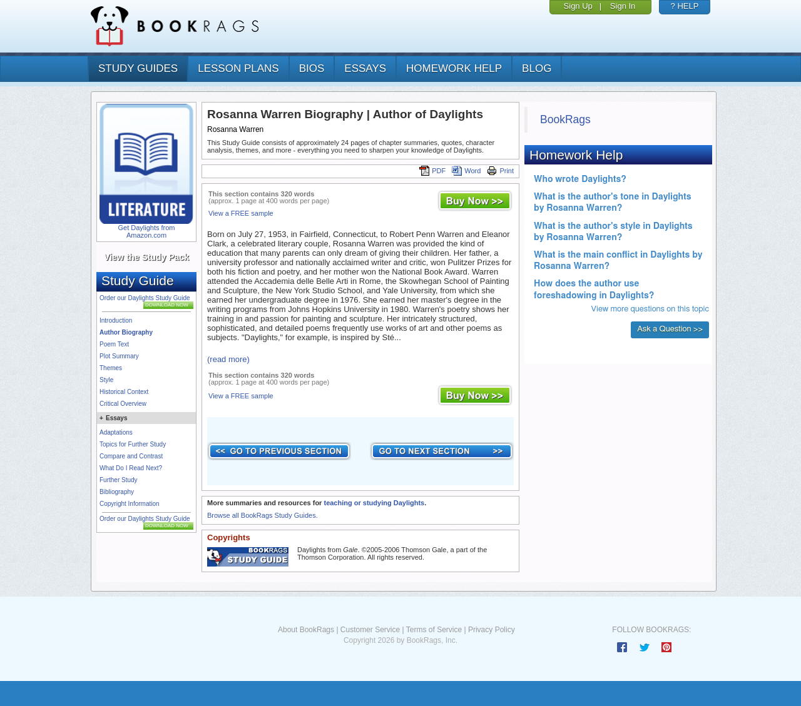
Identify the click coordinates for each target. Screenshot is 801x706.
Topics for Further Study (132, 444)
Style (106, 379)
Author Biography (126, 332)
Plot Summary (119, 356)
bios (312, 68)
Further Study (118, 480)
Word (466, 170)
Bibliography (116, 491)
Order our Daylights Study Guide (144, 298)
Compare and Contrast (131, 456)
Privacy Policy (491, 629)
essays (365, 68)
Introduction (115, 320)
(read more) (228, 359)
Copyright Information (129, 503)
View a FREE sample (240, 213)
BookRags (565, 119)
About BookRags (306, 629)
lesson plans (238, 68)
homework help (454, 68)
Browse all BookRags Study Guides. (262, 515)
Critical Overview (122, 403)
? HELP (685, 6)
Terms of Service (434, 629)
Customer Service (370, 629)
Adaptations (116, 432)
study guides (138, 68)
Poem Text (114, 344)
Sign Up (578, 6)
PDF (432, 170)
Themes (110, 368)
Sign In (622, 6)
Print (500, 170)
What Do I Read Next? (130, 468)
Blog (536, 68)
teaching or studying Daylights (374, 503)
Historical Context (123, 391)
